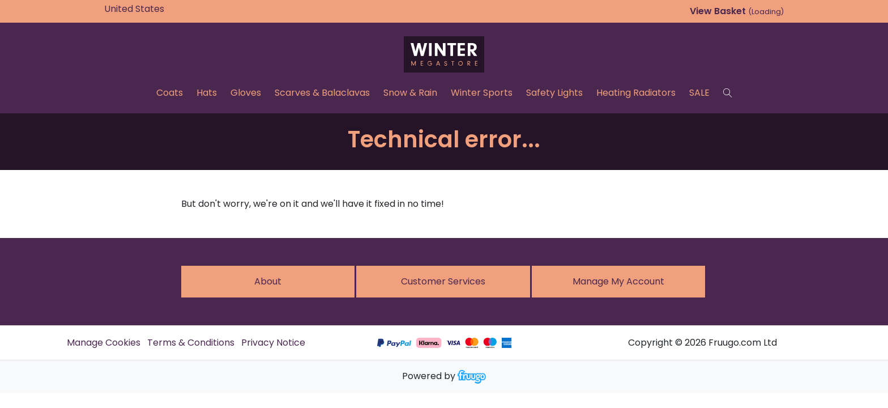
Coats (169, 92)
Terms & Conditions (190, 342)
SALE (699, 92)
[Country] (151, 9)
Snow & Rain (410, 92)
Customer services (443, 281)
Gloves (245, 92)
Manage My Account (618, 281)
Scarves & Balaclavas (322, 92)
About (267, 281)
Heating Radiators (636, 92)
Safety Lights (554, 92)
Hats (207, 92)
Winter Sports (482, 92)
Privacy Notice (273, 342)
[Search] (727, 92)
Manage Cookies (103, 342)
